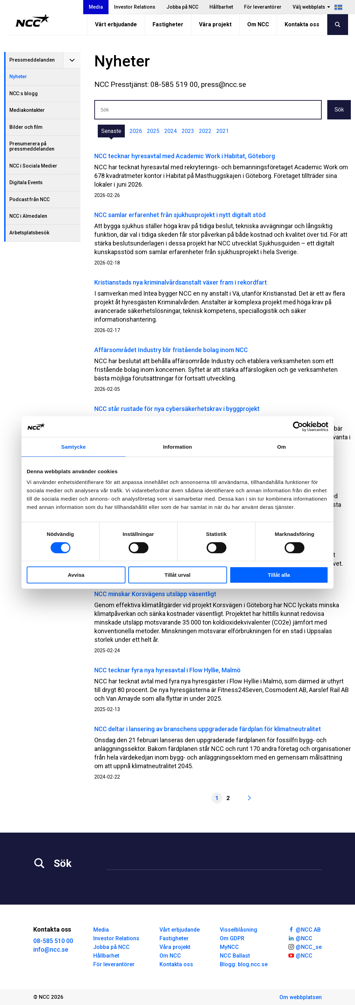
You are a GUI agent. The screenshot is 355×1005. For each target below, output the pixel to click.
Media (96, 7)
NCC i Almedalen (28, 216)
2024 (170, 131)
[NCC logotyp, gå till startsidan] (32, 20)
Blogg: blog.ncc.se (244, 964)
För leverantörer (263, 7)
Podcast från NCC (29, 199)
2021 (222, 131)
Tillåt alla (279, 575)
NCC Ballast (235, 955)
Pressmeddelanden (32, 60)
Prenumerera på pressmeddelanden (31, 146)
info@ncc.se (50, 949)
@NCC (300, 938)
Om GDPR (232, 938)
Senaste (111, 131)
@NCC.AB (304, 929)
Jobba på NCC (182, 7)
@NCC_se (305, 946)
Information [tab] (177, 447)
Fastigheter (168, 24)
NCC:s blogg (23, 93)
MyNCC (229, 947)
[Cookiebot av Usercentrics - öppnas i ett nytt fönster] (298, 426)
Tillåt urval (178, 575)
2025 (153, 131)
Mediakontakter (27, 110)
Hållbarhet (221, 7)
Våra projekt (215, 24)
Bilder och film (26, 127)
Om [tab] (281, 447)
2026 (136, 131)
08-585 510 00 (53, 940)
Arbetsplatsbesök (29, 232)
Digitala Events (26, 182)
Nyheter (18, 76)
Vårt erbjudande (116, 24)
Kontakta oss (302, 24)
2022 (205, 131)
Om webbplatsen (300, 997)
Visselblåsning (238, 929)
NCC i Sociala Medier (33, 166)
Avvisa (76, 575)
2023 (188, 131)
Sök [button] (339, 110)
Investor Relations (134, 7)
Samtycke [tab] (73, 447)
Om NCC (258, 24)
